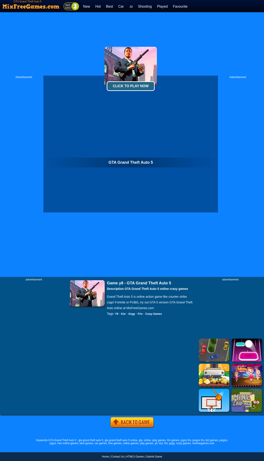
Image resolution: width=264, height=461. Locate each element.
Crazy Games (153, 313)
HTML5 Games (135, 456)
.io (131, 6)
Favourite (180, 6)
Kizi (123, 313)
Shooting (145, 6)
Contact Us (117, 456)
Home (105, 456)
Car (121, 6)
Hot (98, 6)
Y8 (116, 313)
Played (162, 6)
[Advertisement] (132, 44)
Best (109, 6)
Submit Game (154, 456)
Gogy (131, 313)
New (86, 6)
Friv (140, 313)
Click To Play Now (131, 86)
